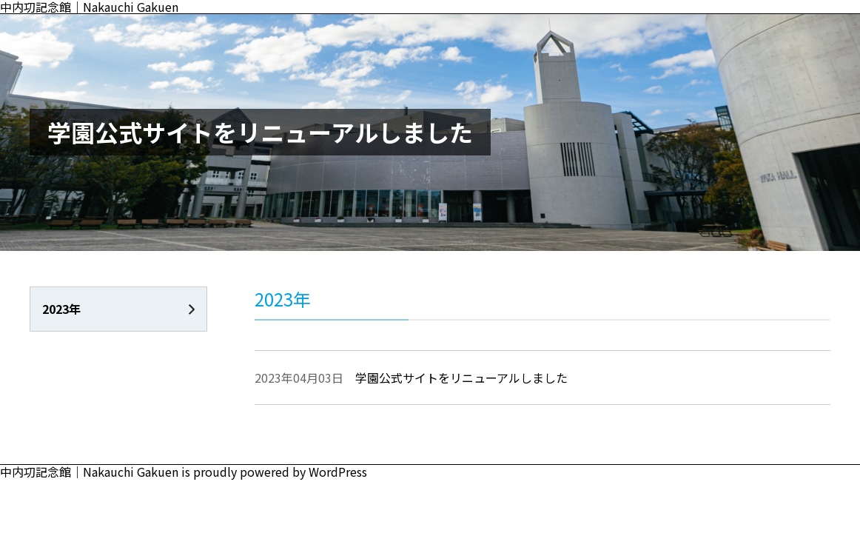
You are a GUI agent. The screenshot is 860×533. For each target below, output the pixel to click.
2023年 (61, 309)
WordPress (338, 471)
